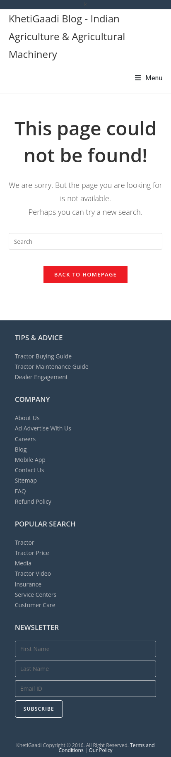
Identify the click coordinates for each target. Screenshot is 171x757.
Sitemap (26, 480)
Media (23, 563)
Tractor (24, 542)
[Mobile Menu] (149, 78)
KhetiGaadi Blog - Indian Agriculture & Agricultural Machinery (67, 36)
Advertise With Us (43, 428)
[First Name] (86, 649)
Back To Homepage (85, 274)
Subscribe (39, 708)
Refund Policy (33, 501)
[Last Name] (86, 669)
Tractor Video (33, 573)
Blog (21, 449)
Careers (25, 439)
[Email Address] (86, 688)
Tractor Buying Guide (43, 356)
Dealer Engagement (41, 377)
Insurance (28, 584)
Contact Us (29, 470)
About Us (27, 418)
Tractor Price (32, 553)
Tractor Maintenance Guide (52, 366)
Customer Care (35, 605)
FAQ (20, 491)
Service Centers (36, 594)
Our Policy (100, 750)
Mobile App (30, 460)
